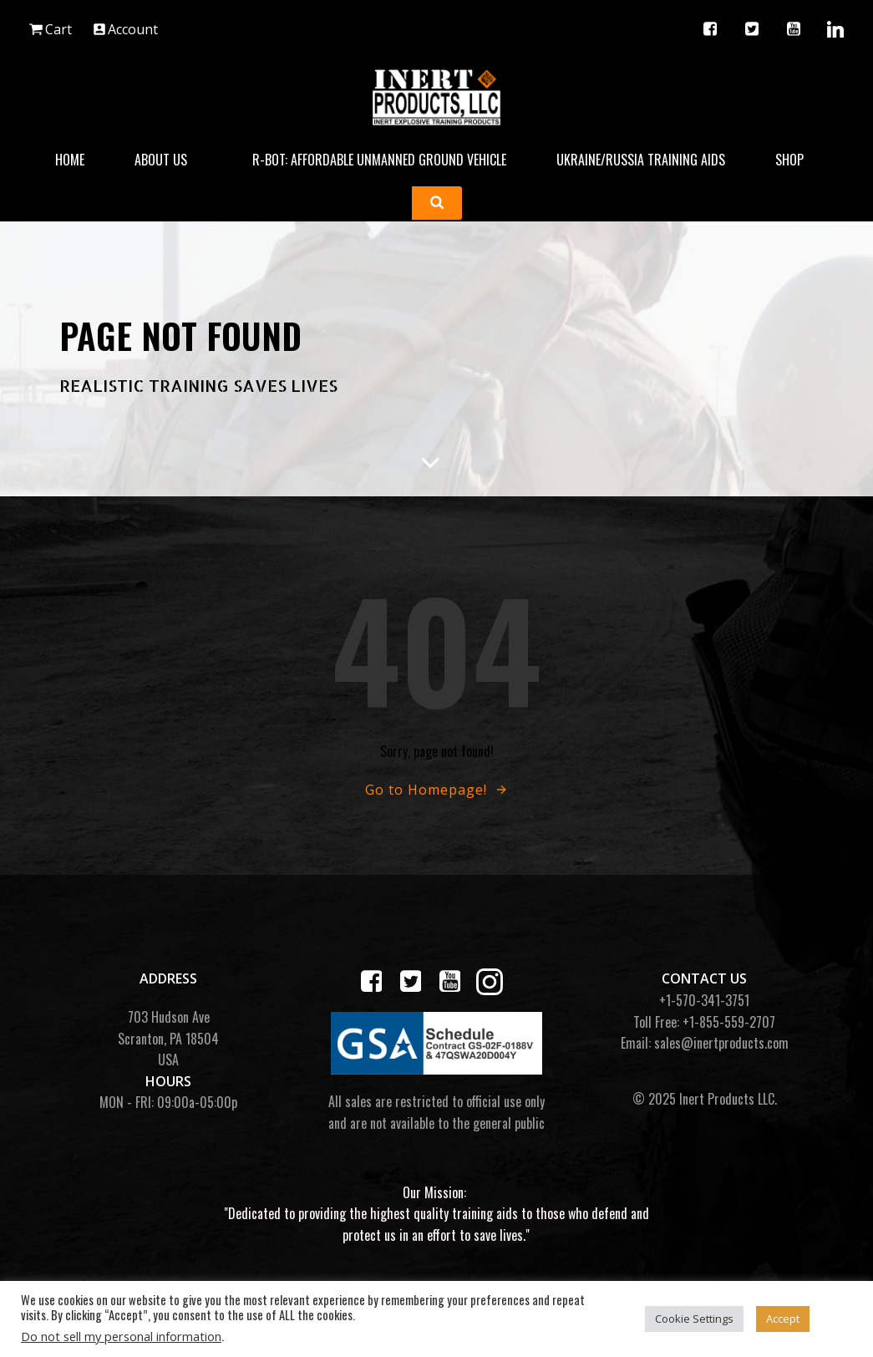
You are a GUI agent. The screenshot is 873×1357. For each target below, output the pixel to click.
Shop (797, 157)
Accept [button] (782, 1318)
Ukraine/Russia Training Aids (640, 157)
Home (69, 157)
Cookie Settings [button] (694, 1318)
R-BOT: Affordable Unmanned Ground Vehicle (379, 157)
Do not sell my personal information (121, 1336)
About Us (168, 157)
